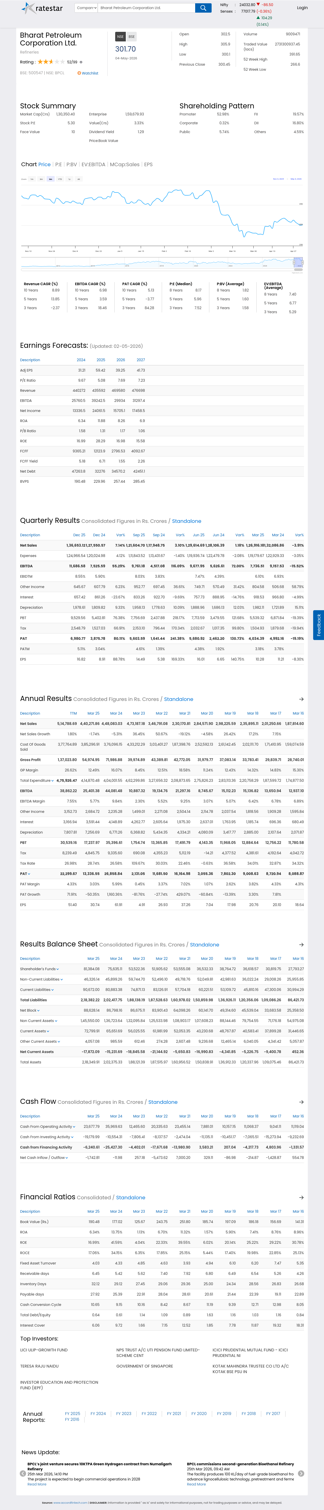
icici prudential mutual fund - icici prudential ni (250, 1352)
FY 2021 (174, 1414)
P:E (58, 164)
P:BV (72, 164)
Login (302, 8)
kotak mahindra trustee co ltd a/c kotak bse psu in (251, 1369)
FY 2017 (273, 1414)
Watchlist (90, 73)
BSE (132, 36)
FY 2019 (224, 1414)
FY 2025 (72, 1414)
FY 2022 (149, 1414)
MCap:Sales (125, 164)
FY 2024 (98, 1414)
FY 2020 (199, 1414)
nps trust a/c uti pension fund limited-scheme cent (158, 1352)
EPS (148, 164)
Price (44, 164)
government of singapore (144, 1366)
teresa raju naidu (39, 1366)
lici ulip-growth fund (44, 1350)
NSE (120, 36)
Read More (37, 1484)
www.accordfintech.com (70, 1503)
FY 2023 (123, 1414)
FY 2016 (72, 1419)
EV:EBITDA (93, 164)
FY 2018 (249, 1414)
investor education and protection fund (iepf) (59, 1385)
